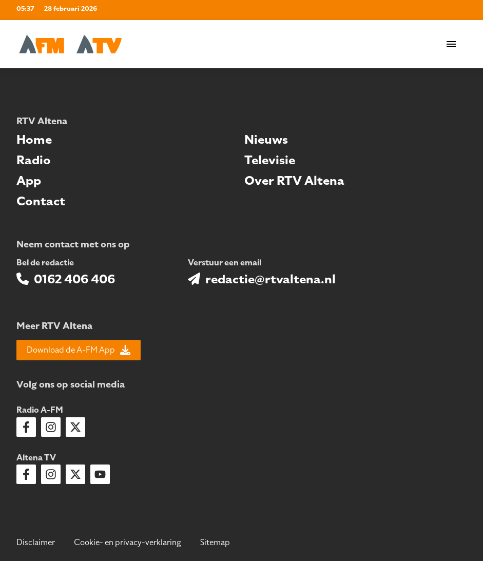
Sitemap (215, 542)
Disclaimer (35, 542)
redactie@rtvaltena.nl (270, 279)
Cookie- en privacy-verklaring (127, 542)
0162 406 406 (74, 279)
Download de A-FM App (78, 350)
